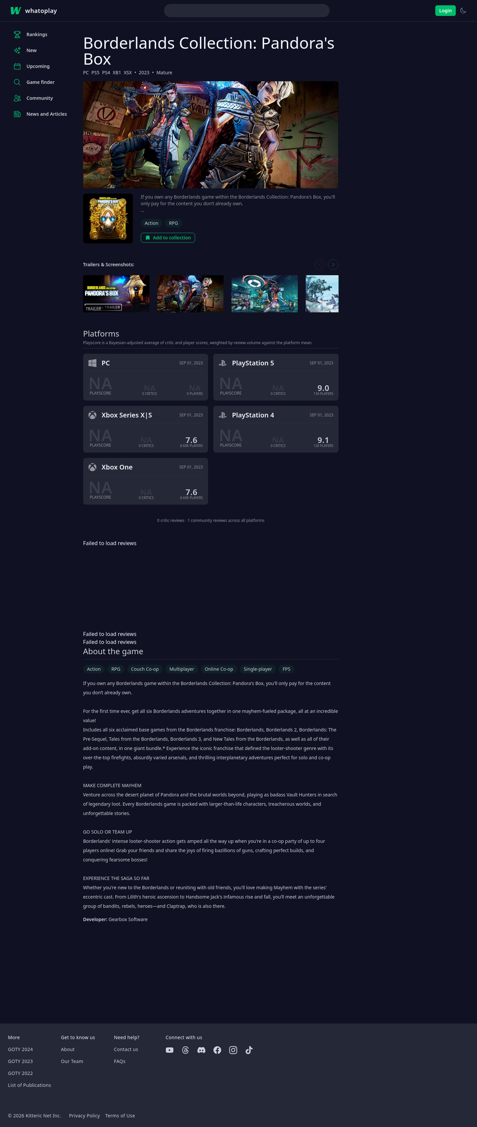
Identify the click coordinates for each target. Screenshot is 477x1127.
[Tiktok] (249, 1050)
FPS (286, 669)
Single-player (258, 669)
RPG (173, 223)
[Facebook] (217, 1050)
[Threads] (185, 1050)
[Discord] (201, 1050)
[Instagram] (233, 1050)
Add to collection (168, 237)
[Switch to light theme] (463, 10)
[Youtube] (170, 1050)
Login (445, 10)
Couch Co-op (145, 669)
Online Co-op (219, 669)
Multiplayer (181, 669)
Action (151, 223)
